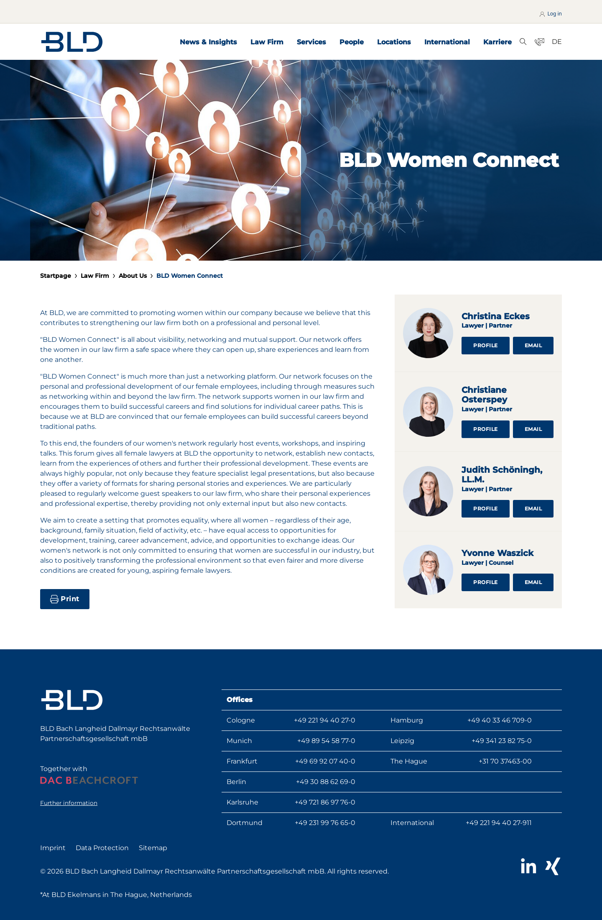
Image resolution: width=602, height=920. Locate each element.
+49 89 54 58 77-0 (326, 741)
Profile (485, 345)
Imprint (53, 848)
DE (557, 42)
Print (64, 599)
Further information (68, 803)
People (351, 42)
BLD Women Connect (189, 275)
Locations (394, 42)
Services (311, 42)
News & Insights (208, 42)
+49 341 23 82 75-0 (502, 741)
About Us (133, 275)
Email (533, 345)
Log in (550, 13)
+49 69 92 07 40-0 (325, 761)
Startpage (55, 275)
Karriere (497, 42)
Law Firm (266, 42)
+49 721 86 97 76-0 (325, 802)
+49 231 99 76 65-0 (325, 823)
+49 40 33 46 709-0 (499, 720)
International (447, 42)
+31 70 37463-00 (505, 761)
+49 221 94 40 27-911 (499, 823)
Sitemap (153, 848)
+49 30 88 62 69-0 (325, 782)
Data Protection (102, 848)
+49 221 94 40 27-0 (324, 720)
